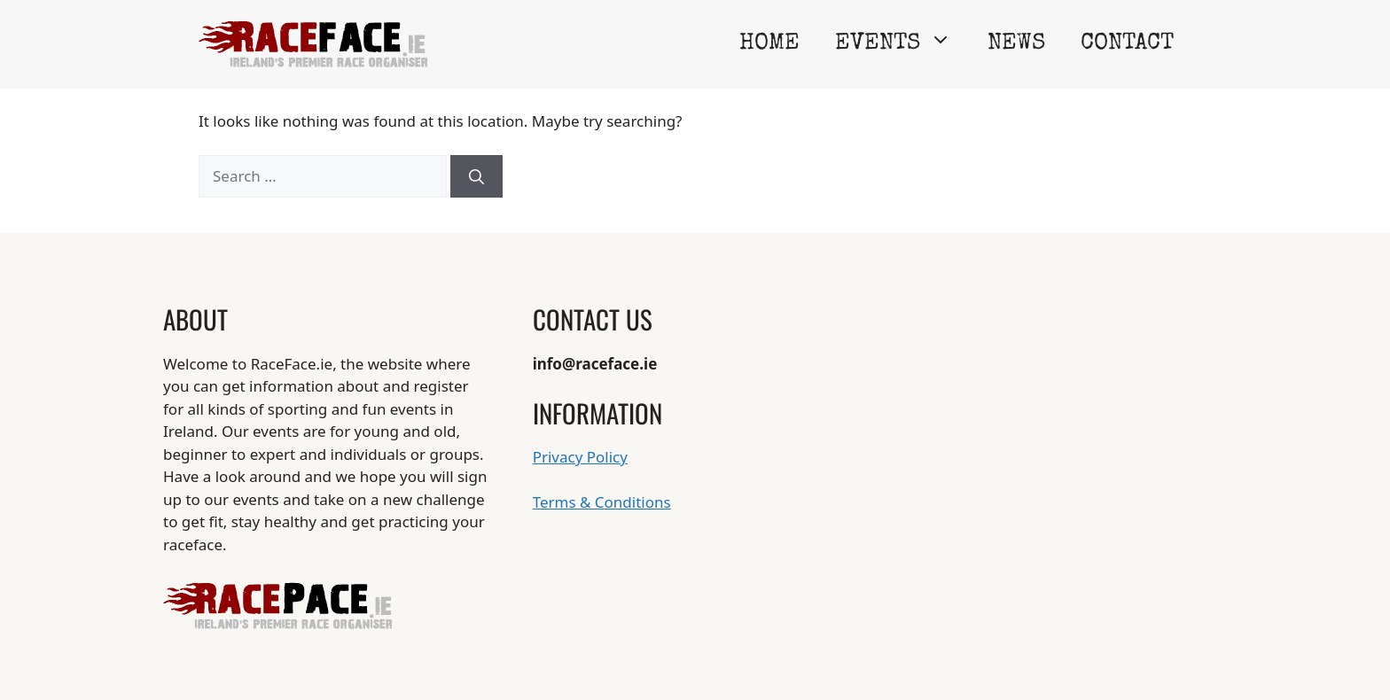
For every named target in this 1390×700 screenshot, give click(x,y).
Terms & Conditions (602, 502)
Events (902, 44)
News (1016, 44)
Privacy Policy (580, 457)
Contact (1127, 44)
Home (769, 44)
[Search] (476, 176)
